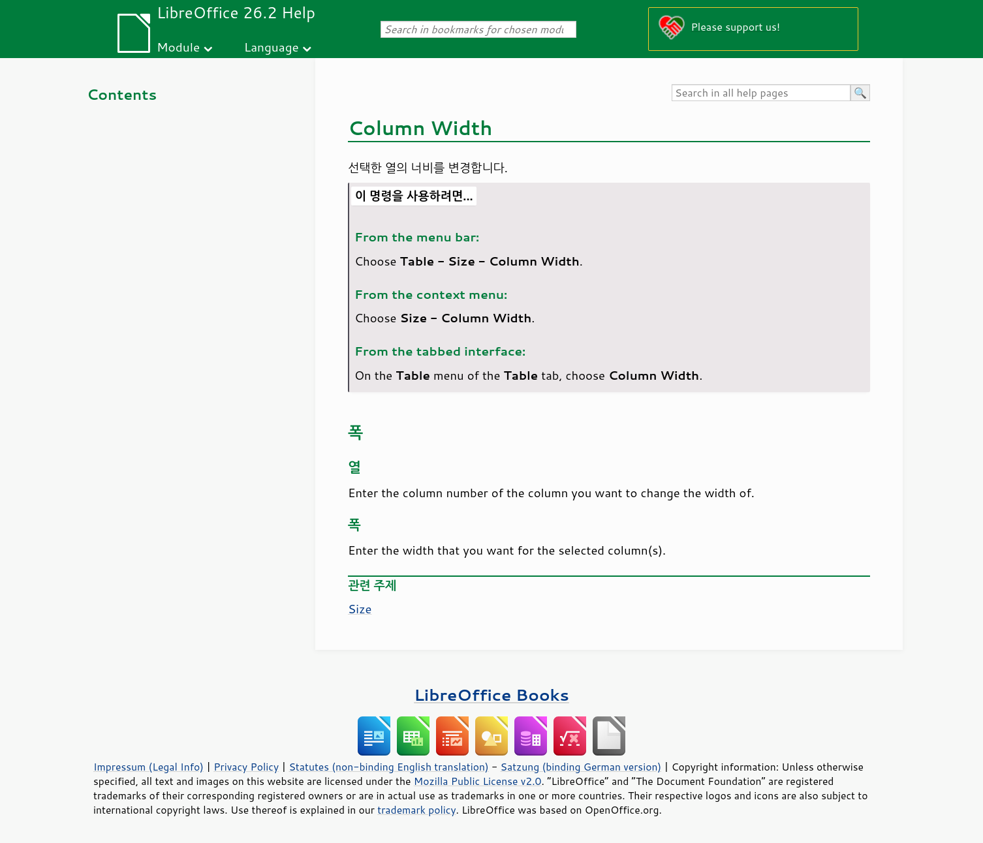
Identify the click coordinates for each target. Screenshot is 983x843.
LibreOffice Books (491, 694)
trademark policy (416, 810)
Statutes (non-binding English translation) (388, 766)
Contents (122, 94)
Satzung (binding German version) (581, 766)
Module (178, 46)
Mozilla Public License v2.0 (478, 781)
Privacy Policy (246, 766)
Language (271, 46)
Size (360, 608)
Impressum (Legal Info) (148, 766)
